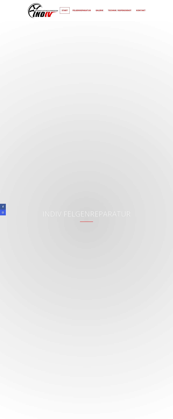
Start (65, 10)
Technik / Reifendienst (119, 10)
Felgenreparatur (82, 10)
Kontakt (140, 10)
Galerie (99, 10)
